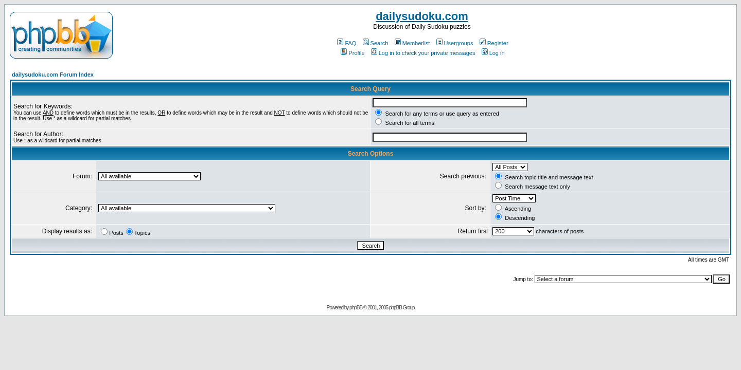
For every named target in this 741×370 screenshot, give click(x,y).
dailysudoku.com (422, 16)
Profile (352, 53)
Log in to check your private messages (423, 53)
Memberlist (412, 43)
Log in (493, 53)
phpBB (355, 307)
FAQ (346, 43)
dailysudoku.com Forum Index (53, 74)
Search (376, 43)
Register (494, 43)
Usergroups (454, 43)
